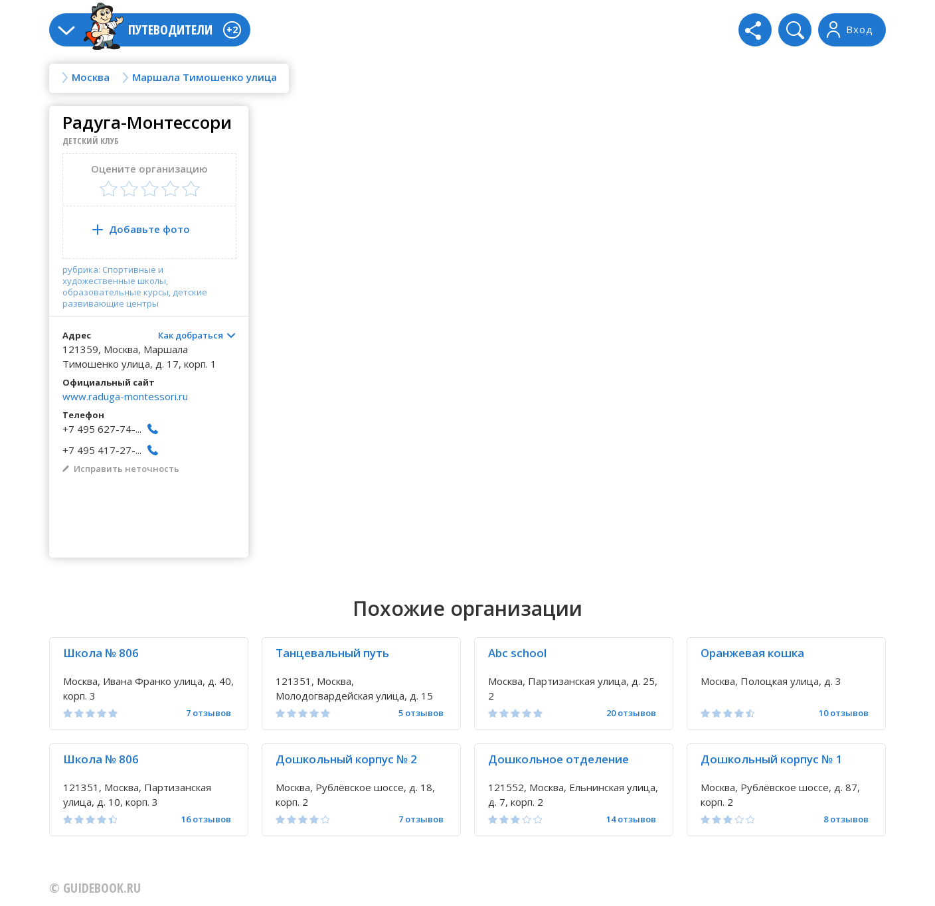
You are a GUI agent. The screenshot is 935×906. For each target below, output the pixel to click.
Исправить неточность (126, 468)
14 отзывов (631, 819)
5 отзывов (421, 713)
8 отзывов (846, 819)
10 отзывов (844, 713)
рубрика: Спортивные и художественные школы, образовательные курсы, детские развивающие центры (134, 286)
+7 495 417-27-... (101, 450)
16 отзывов (206, 819)
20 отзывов (631, 713)
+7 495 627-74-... (101, 428)
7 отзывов (208, 713)
